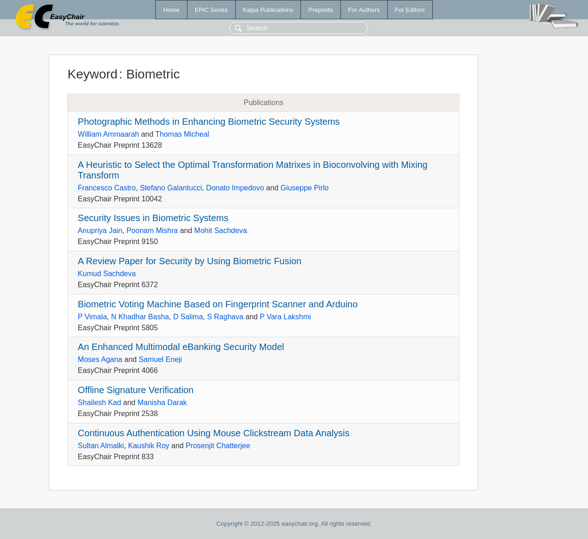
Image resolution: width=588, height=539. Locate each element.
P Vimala (92, 317)
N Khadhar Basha (140, 317)
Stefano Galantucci (171, 188)
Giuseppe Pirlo (304, 188)
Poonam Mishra (152, 230)
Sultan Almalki (101, 446)
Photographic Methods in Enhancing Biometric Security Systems (208, 122)
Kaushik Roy (149, 446)
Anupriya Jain (100, 230)
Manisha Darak (162, 402)
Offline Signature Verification (135, 390)
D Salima (188, 317)
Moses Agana (100, 359)
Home (171, 9)
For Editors (410, 9)
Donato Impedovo (235, 188)
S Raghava (225, 317)
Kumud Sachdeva (107, 274)
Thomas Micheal (182, 134)
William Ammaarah (108, 134)
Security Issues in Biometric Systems (153, 218)
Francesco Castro (107, 188)
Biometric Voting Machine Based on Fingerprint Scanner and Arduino (217, 304)
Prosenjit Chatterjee (218, 446)
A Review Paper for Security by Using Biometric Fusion (189, 261)
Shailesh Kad (99, 402)
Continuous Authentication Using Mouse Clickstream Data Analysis (213, 433)
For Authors (364, 9)
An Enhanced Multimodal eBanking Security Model (181, 347)
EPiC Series (211, 9)
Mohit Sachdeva (220, 230)
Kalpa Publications (268, 9)
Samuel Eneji (160, 359)
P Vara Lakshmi (285, 317)
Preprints (320, 9)
